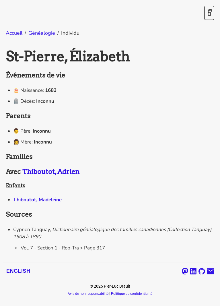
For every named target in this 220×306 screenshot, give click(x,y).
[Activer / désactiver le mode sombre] (209, 13)
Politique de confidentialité (131, 294)
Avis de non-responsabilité (88, 294)
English (18, 271)
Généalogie (41, 33)
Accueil (14, 33)
